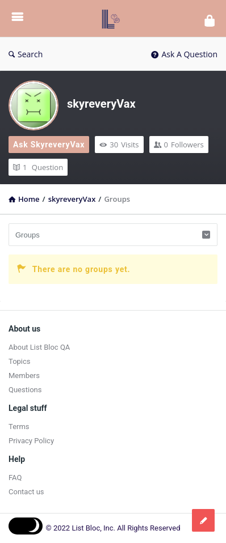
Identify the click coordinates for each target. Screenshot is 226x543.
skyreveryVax (101, 104)
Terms (19, 426)
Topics (20, 361)
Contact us (26, 491)
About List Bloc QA (39, 347)
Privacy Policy (31, 440)
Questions (25, 389)
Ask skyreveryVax (49, 144)
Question (38, 167)
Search (26, 54)
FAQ (15, 477)
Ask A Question (184, 54)
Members (24, 375)
